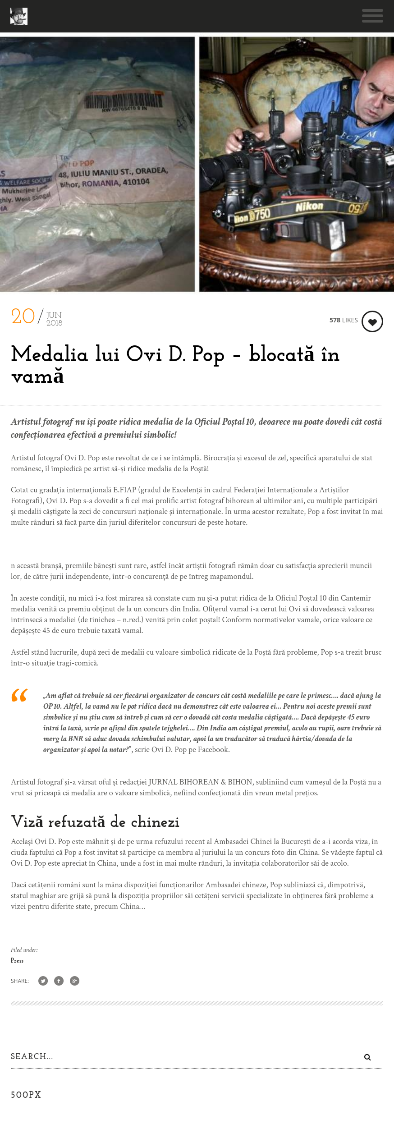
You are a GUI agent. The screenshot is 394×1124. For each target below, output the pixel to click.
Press (17, 961)
